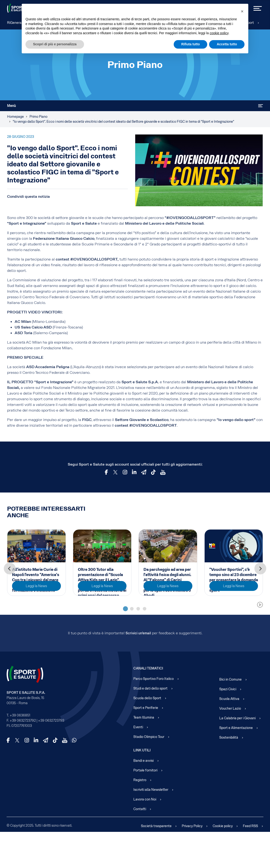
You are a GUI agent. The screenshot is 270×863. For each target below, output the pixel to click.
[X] (17, 771)
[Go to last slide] (10, 584)
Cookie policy (223, 857)
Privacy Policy (192, 857)
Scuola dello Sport (147, 729)
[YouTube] (162, 472)
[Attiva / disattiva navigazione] (260, 105)
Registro (139, 811)
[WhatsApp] (74, 771)
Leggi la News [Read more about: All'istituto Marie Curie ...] (36, 617)
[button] (242, 11)
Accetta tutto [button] (227, 44)
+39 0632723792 (23, 751)
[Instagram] (125, 472)
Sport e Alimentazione (236, 759)
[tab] (125, 639)
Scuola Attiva (229, 730)
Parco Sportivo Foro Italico (153, 710)
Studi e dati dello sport (150, 719)
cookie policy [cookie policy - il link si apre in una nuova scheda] (219, 33)
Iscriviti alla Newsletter (150, 821)
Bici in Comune (230, 710)
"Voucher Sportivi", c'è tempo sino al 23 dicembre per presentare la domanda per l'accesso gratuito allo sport (233, 580)
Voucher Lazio (230, 739)
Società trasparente (156, 857)
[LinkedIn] (36, 771)
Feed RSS (250, 857)
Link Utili (142, 781)
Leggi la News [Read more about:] (233, 617)
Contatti (139, 840)
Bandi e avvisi (143, 792)
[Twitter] (115, 472)
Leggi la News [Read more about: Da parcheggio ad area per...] (167, 617)
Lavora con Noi (144, 830)
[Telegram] (143, 472)
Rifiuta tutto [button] (190, 44)
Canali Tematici (148, 699)
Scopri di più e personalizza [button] (54, 44)
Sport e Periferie (145, 739)
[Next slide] (260, 584)
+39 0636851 (20, 746)
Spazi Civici (227, 720)
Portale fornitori (145, 801)
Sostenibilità (228, 768)
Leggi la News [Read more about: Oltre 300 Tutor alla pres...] (102, 617)
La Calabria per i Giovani (237, 749)
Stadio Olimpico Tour (148, 768)
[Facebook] (106, 472)
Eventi (138, 758)
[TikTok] (153, 472)
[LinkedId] (134, 472)
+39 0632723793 (51, 751)
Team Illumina (143, 748)
